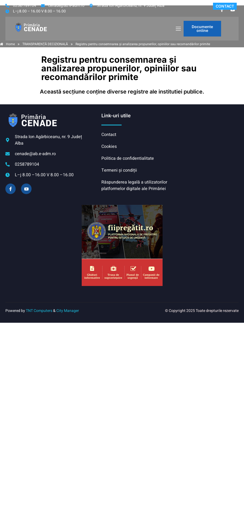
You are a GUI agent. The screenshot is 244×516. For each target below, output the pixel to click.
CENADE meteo (204, 132)
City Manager (67, 311)
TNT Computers (39, 311)
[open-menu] (178, 28)
